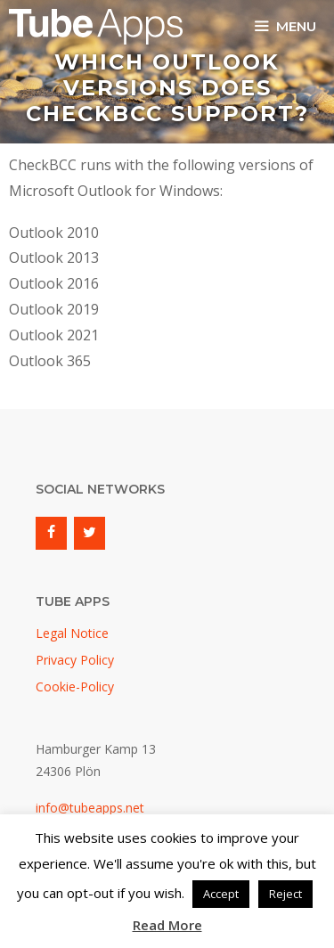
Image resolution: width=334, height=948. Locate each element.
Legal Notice (72, 633)
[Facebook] (51, 533)
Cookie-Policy (75, 686)
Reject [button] (285, 894)
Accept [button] (221, 894)
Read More (167, 925)
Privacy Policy (75, 659)
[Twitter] (89, 533)
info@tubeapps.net (90, 807)
